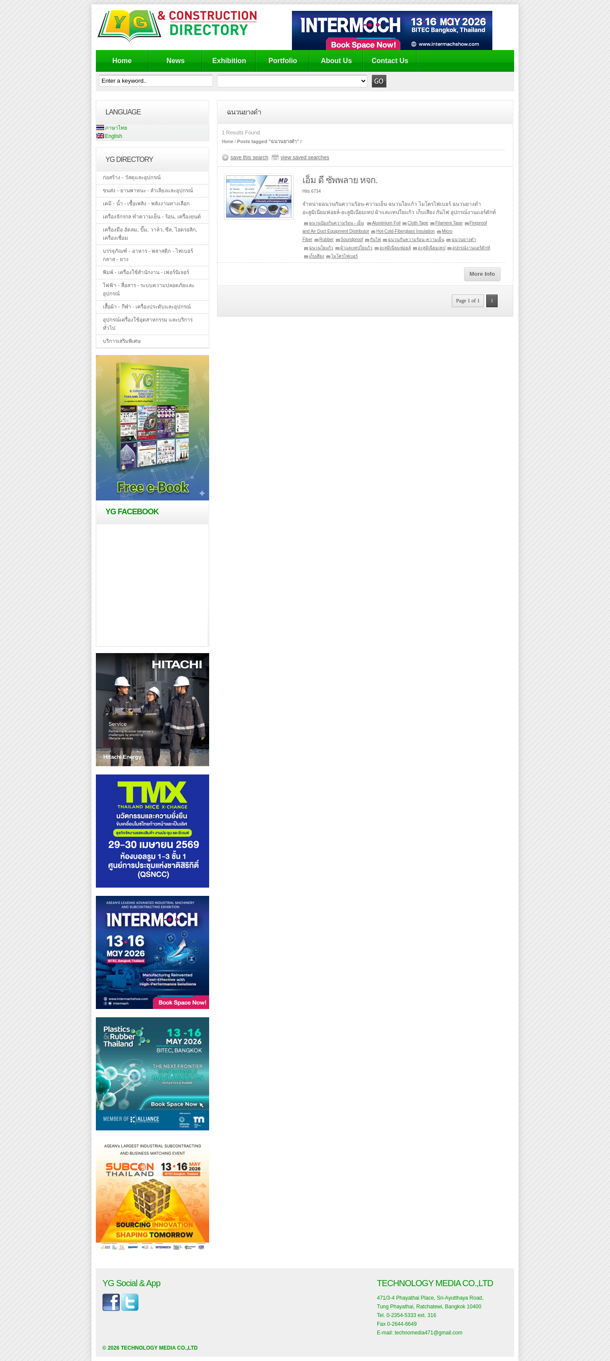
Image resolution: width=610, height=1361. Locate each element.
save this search (249, 157)
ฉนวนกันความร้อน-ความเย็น (416, 239)
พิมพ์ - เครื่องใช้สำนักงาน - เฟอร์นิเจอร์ (146, 272)
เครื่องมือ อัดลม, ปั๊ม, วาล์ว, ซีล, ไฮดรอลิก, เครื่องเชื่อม (150, 234)
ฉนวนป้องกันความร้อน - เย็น (336, 223)
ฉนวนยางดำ (463, 239)
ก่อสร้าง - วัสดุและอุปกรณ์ (132, 177)
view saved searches (305, 157)
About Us (336, 60)
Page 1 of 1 (468, 301)
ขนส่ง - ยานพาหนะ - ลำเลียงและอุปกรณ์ (148, 191)
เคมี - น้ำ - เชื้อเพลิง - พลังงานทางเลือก (146, 204)
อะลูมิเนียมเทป (431, 247)
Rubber (326, 239)
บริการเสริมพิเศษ (122, 341)
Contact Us (390, 60)
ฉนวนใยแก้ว (321, 247)
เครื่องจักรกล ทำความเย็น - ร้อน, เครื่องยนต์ (152, 217)
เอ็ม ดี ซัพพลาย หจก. (339, 180)
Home (122, 60)
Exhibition (229, 60)
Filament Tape (449, 223)
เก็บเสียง (316, 256)
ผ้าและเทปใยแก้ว (356, 247)
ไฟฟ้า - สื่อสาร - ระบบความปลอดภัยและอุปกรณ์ (148, 289)
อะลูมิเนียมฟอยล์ (395, 247)
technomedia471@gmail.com (429, 1333)
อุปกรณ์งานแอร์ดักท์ (471, 247)
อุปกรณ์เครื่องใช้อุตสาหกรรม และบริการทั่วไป (148, 324)
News (175, 60)
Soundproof (352, 239)
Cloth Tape (417, 223)
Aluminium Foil (386, 223)
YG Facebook (132, 511)
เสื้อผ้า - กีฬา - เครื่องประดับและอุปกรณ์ (147, 307)
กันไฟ (375, 239)
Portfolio (282, 60)
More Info (482, 274)
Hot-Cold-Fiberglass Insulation (405, 231)
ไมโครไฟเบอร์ (344, 256)
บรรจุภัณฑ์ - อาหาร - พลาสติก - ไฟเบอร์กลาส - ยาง (148, 255)
